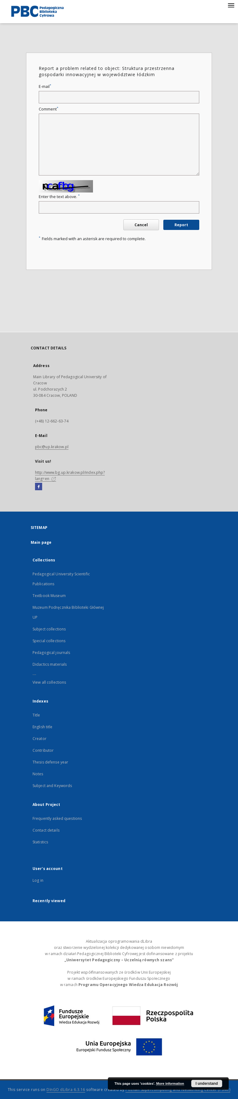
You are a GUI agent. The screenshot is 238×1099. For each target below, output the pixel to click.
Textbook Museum (49, 595)
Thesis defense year (50, 762)
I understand (207, 1083)
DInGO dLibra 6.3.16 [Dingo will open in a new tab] (65, 1089)
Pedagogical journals (51, 652)
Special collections (49, 640)
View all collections (49, 682)
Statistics (40, 842)
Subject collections (49, 629)
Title (36, 715)
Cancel (141, 224)
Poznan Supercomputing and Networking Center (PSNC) (178, 1089)
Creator (39, 738)
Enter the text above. (59, 196)
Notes (38, 774)
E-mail (45, 86)
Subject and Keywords (52, 785)
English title (43, 726)
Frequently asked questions (57, 818)
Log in (38, 880)
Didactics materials (50, 664)
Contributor (43, 750)
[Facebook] (38, 487)
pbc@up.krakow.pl (51, 446)
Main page (41, 542)
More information (170, 1083)
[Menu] (230, 5)
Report (181, 224)
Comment (48, 109)
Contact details (46, 830)
